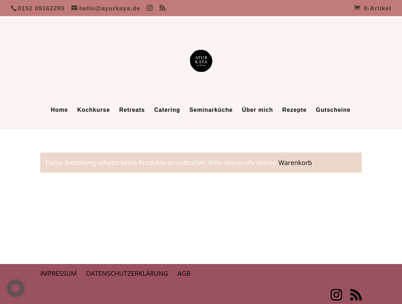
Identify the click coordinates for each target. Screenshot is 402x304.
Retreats (132, 110)
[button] (15, 288)
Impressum (58, 273)
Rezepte (294, 110)
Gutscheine (333, 110)
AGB (184, 273)
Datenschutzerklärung (127, 273)
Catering (167, 110)
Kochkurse (93, 110)
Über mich (257, 110)
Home (59, 110)
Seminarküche (211, 110)
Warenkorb (295, 162)
